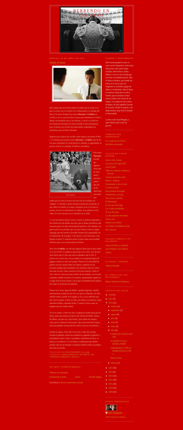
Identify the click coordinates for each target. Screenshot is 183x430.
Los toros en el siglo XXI (115, 163)
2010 (111, 388)
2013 (111, 376)
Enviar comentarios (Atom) (72, 382)
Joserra (108, 252)
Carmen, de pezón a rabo (115, 177)
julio (113, 318)
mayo (113, 326)
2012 (111, 380)
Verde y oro (110, 219)
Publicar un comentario (59, 372)
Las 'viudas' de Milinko (114, 208)
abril (113, 330)
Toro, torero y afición (114, 198)
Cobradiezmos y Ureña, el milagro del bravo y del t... (120, 351)
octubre (114, 306)
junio (113, 322)
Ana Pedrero (115, 413)
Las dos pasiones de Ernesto (116, 215)
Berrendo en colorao (91, 13)
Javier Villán (110, 167)
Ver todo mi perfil (115, 417)
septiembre (115, 310)
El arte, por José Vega (114, 205)
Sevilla (75, 357)
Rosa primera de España (115, 191)
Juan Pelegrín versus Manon (116, 249)
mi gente (84, 355)
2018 (111, 295)
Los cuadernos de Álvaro (115, 141)
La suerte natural (112, 187)
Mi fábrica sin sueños (114, 144)
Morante (65, 357)
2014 (111, 372)
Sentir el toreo (116, 358)
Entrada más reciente (58, 377)
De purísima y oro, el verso (116, 184)
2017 (111, 299)
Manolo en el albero (113, 222)
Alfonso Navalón (112, 266)
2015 (111, 368)
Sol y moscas (110, 229)
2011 (111, 384)
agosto (114, 314)
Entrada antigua (95, 377)
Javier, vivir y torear (113, 160)
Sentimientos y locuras (114, 194)
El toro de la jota (112, 212)
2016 (111, 303)
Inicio (77, 377)
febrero (114, 363)
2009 (111, 392)
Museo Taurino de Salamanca (117, 281)
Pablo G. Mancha (112, 180)
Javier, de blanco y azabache (116, 245)
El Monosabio (111, 201)
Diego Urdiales (70, 355)
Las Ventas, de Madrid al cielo (117, 226)
